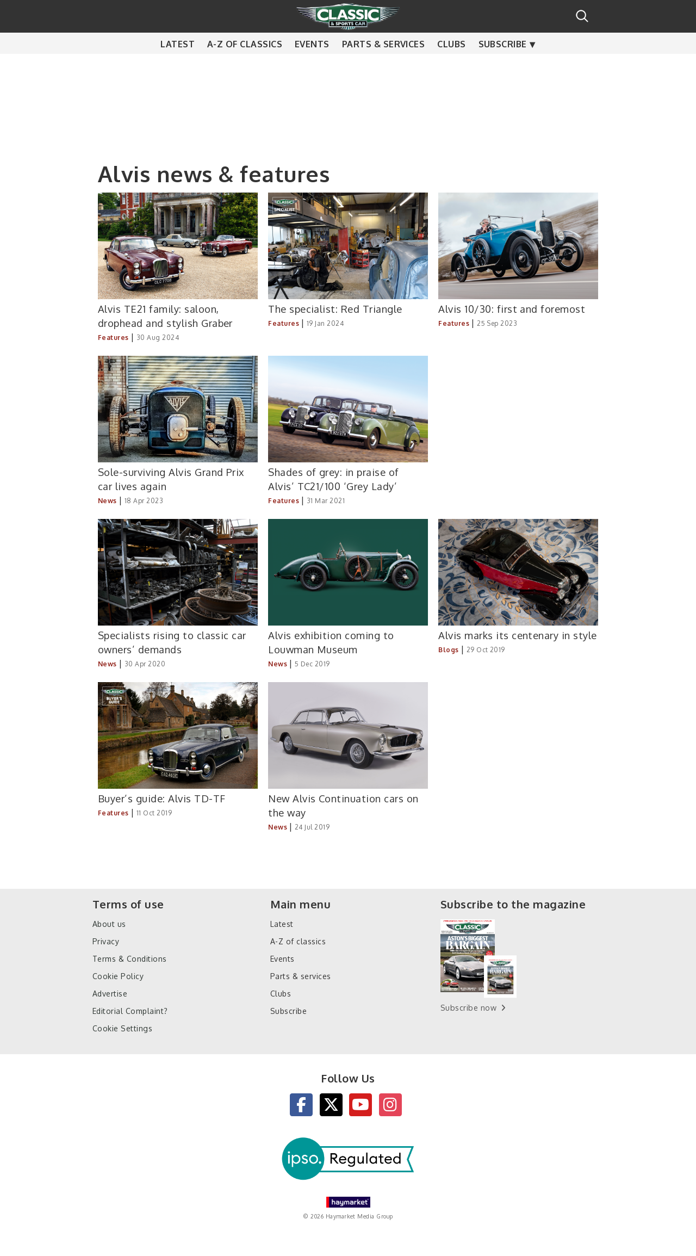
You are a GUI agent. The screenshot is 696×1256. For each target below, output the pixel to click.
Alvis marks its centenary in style (517, 635)
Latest (177, 65)
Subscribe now (468, 1007)
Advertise (109, 993)
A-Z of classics (244, 65)
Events (312, 65)
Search (582, 16)
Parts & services (383, 65)
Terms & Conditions (129, 958)
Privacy (105, 941)
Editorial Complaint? (130, 1011)
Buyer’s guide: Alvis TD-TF (161, 798)
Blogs (448, 650)
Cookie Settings (122, 1028)
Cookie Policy (118, 976)
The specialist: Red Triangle (335, 308)
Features (113, 337)
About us (109, 924)
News (107, 501)
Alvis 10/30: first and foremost (511, 308)
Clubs (451, 65)
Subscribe (502, 65)
